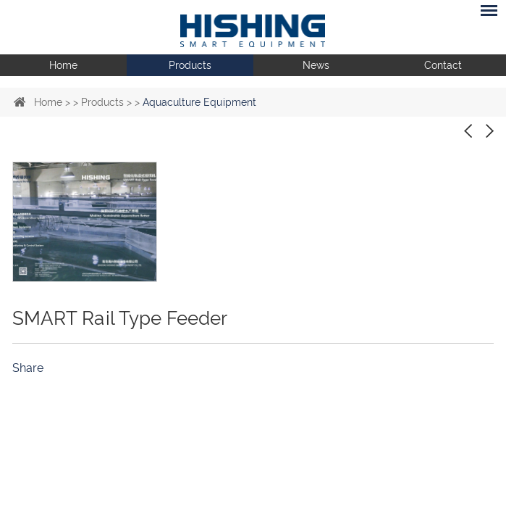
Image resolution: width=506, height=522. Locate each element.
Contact (443, 65)
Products (190, 65)
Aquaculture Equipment (199, 102)
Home (63, 65)
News (316, 65)
